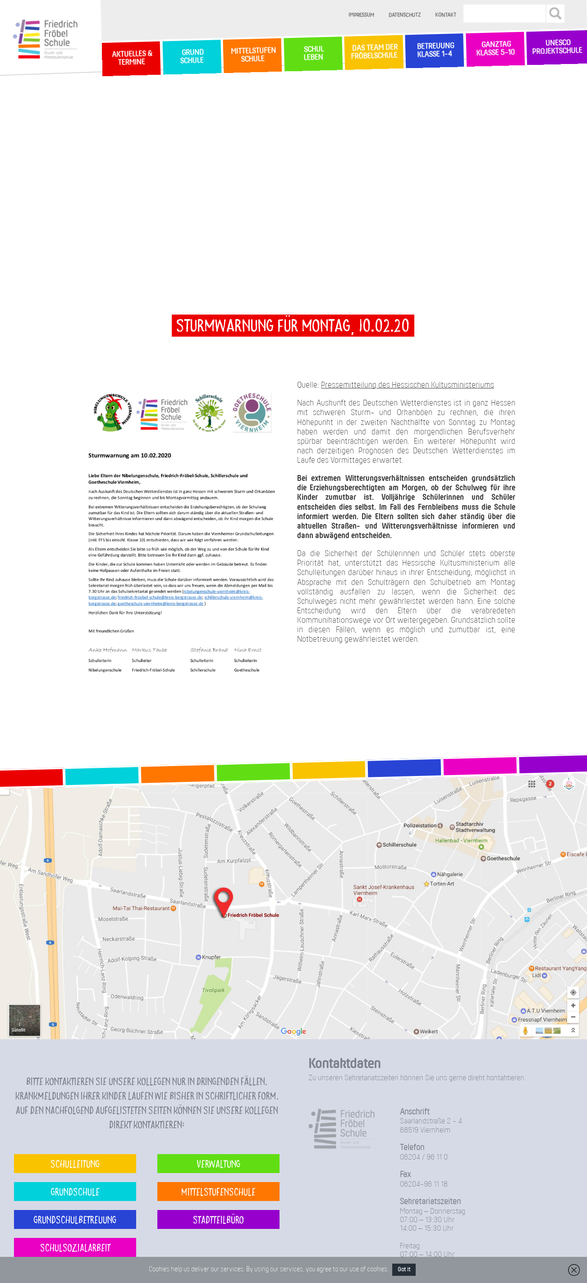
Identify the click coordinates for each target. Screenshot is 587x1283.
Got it (404, 1269)
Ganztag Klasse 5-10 (495, 49)
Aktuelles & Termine (131, 58)
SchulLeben (313, 53)
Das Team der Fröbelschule (373, 52)
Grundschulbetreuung (75, 1219)
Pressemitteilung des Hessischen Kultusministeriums (407, 385)
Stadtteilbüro (218, 1219)
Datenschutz (405, 15)
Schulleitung (75, 1163)
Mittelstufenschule (218, 1191)
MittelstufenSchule (252, 55)
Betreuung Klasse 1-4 (434, 50)
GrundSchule (192, 56)
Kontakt (445, 15)
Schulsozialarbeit (75, 1247)
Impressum (361, 15)
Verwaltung (218, 1163)
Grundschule (75, 1191)
